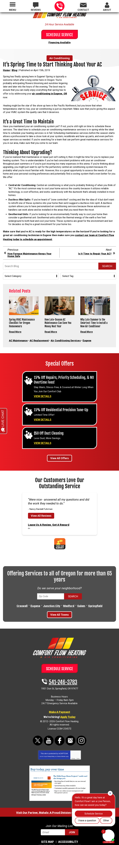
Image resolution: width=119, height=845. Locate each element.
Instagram (81, 731)
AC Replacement (39, 336)
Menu (12, 9)
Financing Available (59, 42)
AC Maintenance (18, 336)
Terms (78, 749)
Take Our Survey (59, 534)
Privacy (73, 749)
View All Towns (59, 605)
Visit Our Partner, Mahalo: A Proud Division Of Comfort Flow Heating (59, 803)
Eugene (87, 336)
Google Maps (70, 731)
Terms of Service (61, 747)
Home (6, 69)
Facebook (60, 731)
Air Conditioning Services (66, 336)
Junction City (51, 596)
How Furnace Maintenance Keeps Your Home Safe (29, 251)
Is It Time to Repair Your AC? (95, 250)
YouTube (49, 731)
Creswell (22, 596)
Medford (68, 596)
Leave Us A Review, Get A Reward (48, 516)
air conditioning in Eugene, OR (49, 92)
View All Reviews (41, 507)
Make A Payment (59, 702)
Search (107, 262)
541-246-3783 (59, 6)
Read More (15, 328)
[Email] (59, 823)
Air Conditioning (59, 57)
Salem (81, 596)
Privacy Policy (50, 747)
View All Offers (59, 450)
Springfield (95, 596)
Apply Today (67, 707)
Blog (14, 69)
